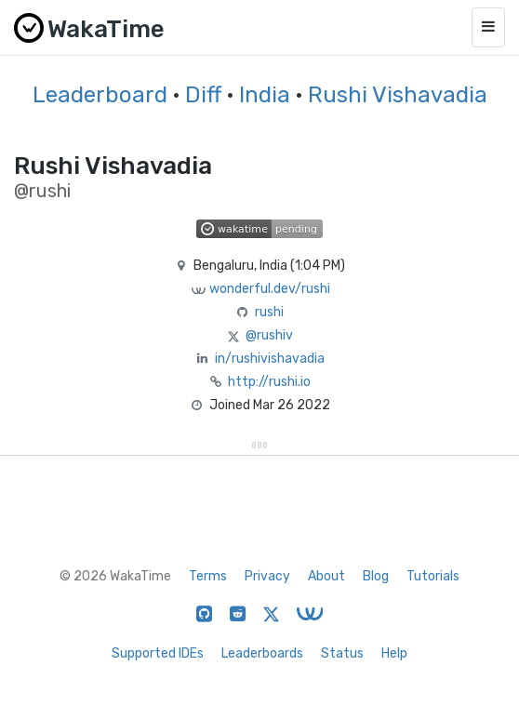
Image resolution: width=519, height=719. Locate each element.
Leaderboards (262, 653)
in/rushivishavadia (270, 358)
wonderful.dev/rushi (269, 289)
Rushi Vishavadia (397, 95)
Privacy (267, 576)
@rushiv (269, 335)
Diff (203, 95)
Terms (208, 576)
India (264, 95)
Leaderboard (100, 95)
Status (342, 653)
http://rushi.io (269, 382)
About (326, 576)
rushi (269, 312)
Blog (376, 576)
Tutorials (432, 576)
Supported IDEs (158, 653)
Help (394, 653)
